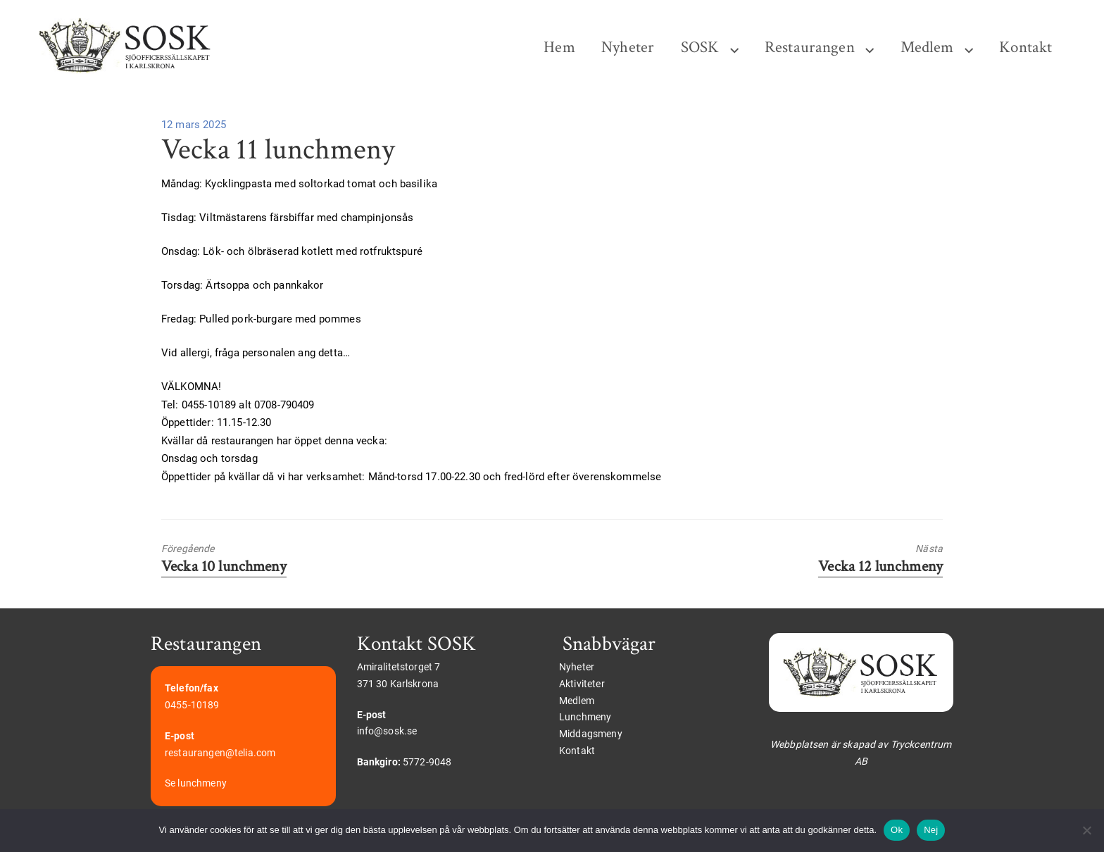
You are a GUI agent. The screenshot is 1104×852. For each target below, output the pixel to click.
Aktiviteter (582, 683)
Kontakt (1025, 47)
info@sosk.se (387, 731)
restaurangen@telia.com (220, 752)
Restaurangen (810, 47)
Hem (559, 47)
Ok (897, 830)
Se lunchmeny (196, 783)
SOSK (700, 47)
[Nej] (1086, 830)
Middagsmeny (590, 733)
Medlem (927, 47)
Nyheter (627, 47)
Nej (931, 830)
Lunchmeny (585, 716)
